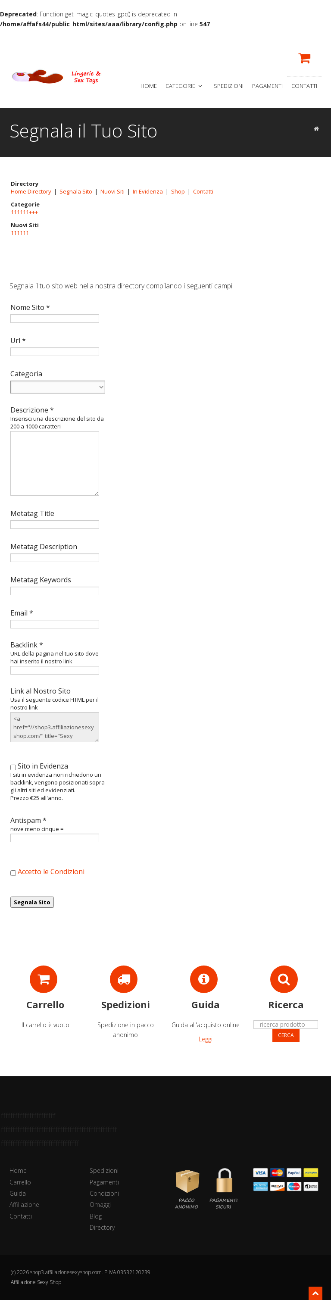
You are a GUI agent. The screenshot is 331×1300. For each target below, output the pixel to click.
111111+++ (24, 212)
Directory (102, 1227)
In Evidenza (148, 191)
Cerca (286, 1035)
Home (149, 86)
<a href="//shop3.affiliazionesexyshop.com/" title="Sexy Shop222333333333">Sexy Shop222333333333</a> (54, 727)
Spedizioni (229, 86)
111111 (20, 233)
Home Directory (31, 191)
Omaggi (100, 1204)
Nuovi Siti (112, 191)
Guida (17, 1193)
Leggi (205, 1039)
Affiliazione (24, 1204)
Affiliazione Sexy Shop (36, 1282)
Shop (178, 191)
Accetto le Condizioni (51, 871)
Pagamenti (267, 86)
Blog (96, 1216)
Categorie (184, 86)
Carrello (20, 1182)
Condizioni (104, 1193)
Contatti (304, 86)
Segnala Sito (75, 191)
